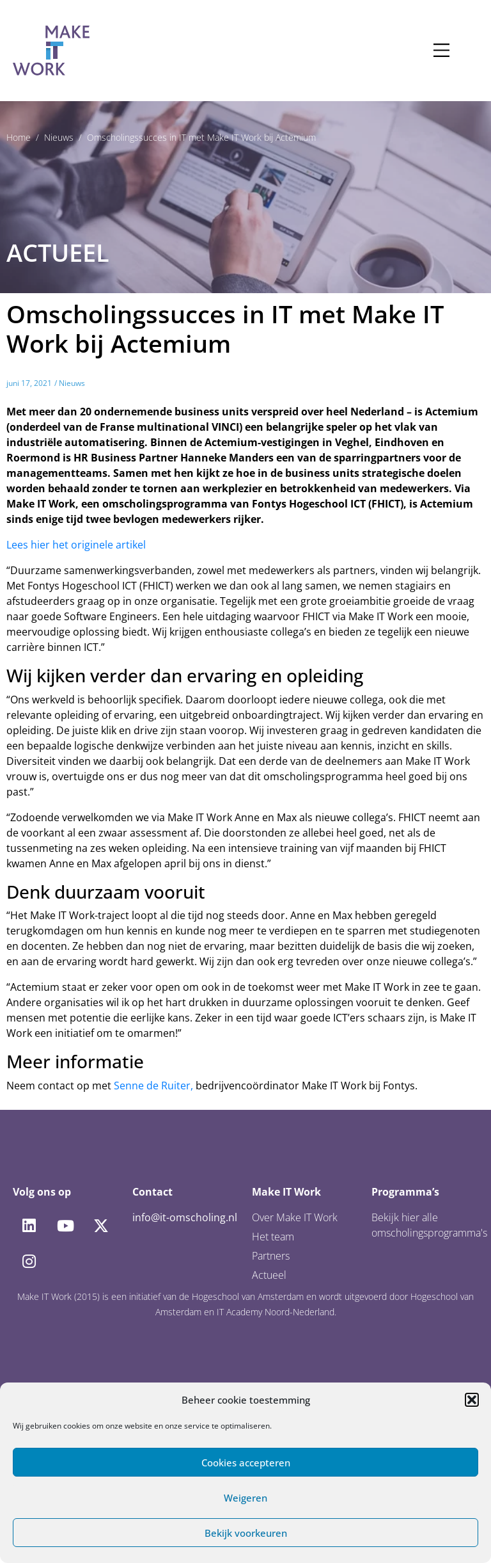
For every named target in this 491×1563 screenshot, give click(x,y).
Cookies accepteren (245, 1462)
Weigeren (245, 1497)
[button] (471, 1399)
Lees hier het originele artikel (76, 545)
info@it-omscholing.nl (184, 1217)
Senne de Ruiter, (153, 1085)
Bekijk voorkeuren (246, 1533)
